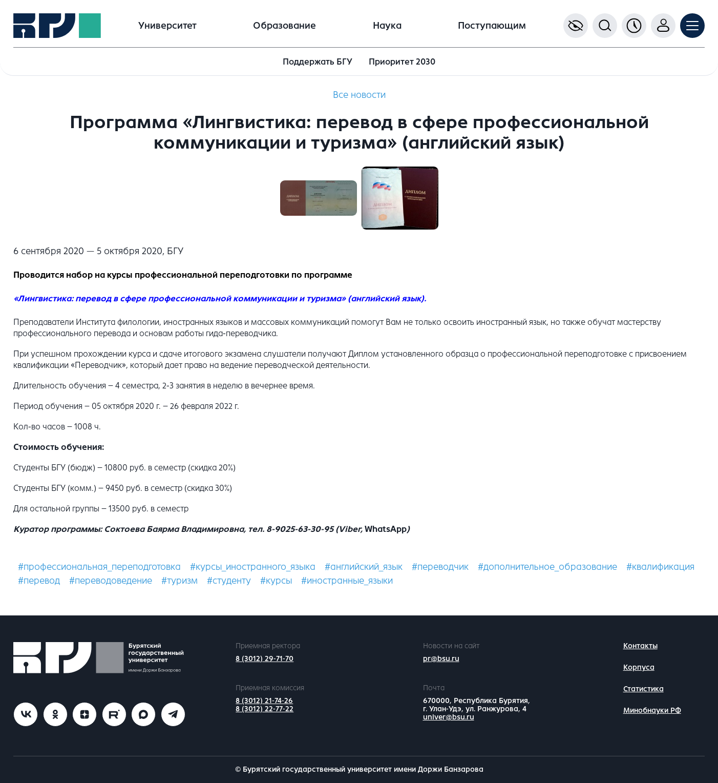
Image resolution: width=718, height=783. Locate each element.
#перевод (39, 580)
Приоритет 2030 (402, 61)
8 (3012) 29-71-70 (264, 659)
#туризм (179, 580)
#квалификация (660, 567)
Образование (284, 25)
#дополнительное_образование (547, 567)
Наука (387, 25)
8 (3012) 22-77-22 (264, 709)
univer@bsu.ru (448, 717)
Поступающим (492, 25)
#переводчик (440, 567)
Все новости (359, 95)
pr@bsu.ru (441, 659)
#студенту (229, 580)
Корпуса (638, 667)
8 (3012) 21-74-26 (264, 701)
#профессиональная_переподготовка (99, 567)
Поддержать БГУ (317, 61)
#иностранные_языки (347, 580)
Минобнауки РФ (652, 710)
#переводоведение (110, 580)
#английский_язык (364, 567)
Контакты (640, 646)
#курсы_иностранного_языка (252, 567)
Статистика (643, 689)
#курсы (276, 580)
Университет (167, 25)
